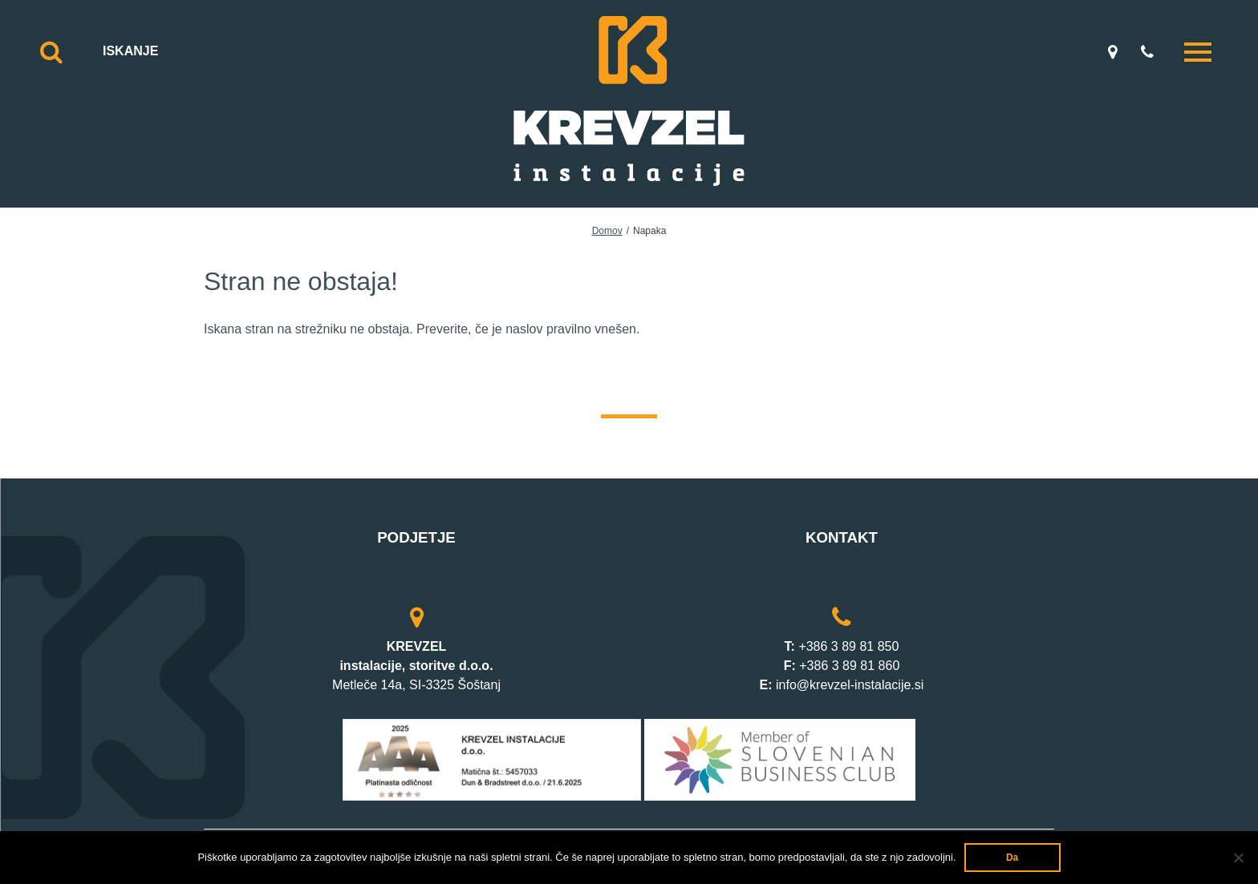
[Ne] (1238, 858)
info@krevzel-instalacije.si (849, 685)
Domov (607, 230)
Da (1012, 857)
